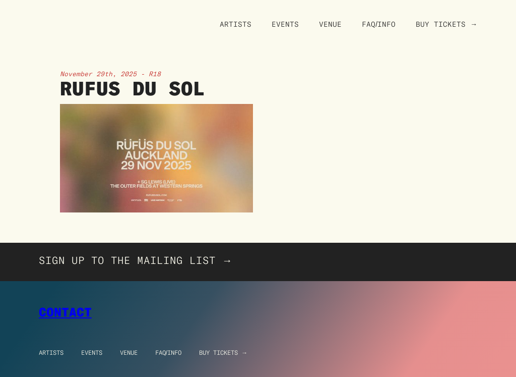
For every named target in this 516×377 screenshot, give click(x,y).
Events (285, 24)
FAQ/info (168, 352)
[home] (81, 5)
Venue (330, 24)
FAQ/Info (379, 24)
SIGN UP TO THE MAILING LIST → (136, 260)
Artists (235, 24)
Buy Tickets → (446, 24)
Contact (65, 311)
